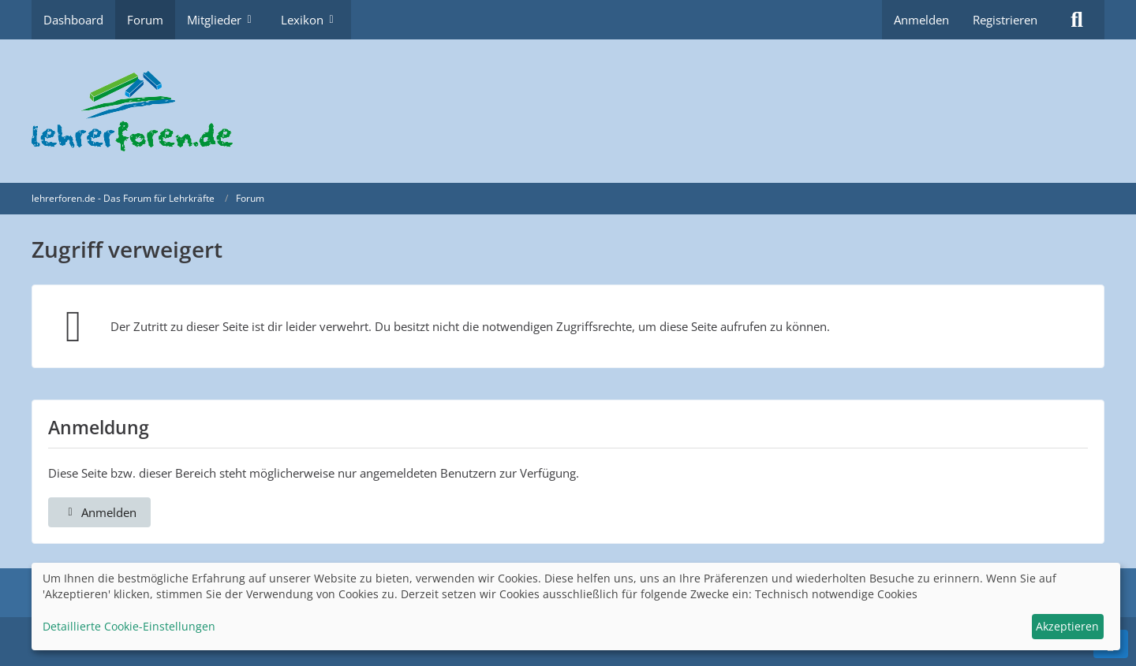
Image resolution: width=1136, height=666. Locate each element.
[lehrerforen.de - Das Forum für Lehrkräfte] (568, 111)
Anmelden (921, 20)
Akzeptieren (1067, 626)
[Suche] (1076, 19)
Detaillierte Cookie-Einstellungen (129, 626)
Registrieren (1005, 20)
